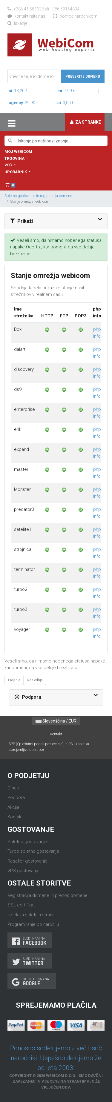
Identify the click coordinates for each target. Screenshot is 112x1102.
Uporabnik (16, 172)
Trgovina (14, 158)
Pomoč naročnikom (75, 16)
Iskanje (17, 23)
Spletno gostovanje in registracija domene (38, 195)
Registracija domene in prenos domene (47, 895)
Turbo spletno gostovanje (33, 851)
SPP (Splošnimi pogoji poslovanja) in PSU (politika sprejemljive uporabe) (49, 747)
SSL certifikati (21, 905)
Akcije (13, 807)
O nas (13, 788)
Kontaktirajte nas (26, 16)
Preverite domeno (82, 76)
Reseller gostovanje (27, 861)
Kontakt (56, 734)
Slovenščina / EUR (56, 721)
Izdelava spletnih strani (30, 914)
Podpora (16, 797)
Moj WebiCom (18, 151)
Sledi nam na (30, 941)
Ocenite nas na (32, 981)
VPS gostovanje (23, 870)
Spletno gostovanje (27, 841)
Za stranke (85, 122)
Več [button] (8, 165)
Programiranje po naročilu (33, 924)
